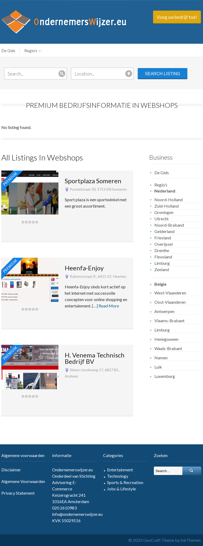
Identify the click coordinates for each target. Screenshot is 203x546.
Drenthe (161, 250)
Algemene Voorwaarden (23, 481)
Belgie (160, 284)
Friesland (162, 237)
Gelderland (164, 231)
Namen (161, 357)
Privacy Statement (18, 492)
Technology (117, 475)
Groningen (163, 212)
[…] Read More (105, 305)
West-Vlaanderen (170, 292)
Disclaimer (11, 469)
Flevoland (163, 256)
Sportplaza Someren (93, 181)
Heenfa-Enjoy (84, 268)
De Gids (8, 50)
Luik (158, 366)
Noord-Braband (169, 224)
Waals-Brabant (168, 348)
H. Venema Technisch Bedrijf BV (94, 358)
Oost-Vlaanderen (170, 302)
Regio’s (32, 50)
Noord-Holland (168, 199)
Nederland (164, 190)
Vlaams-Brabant (169, 320)
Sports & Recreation (125, 482)
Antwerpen (164, 311)
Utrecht (161, 218)
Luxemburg (164, 376)
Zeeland (161, 269)
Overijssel (163, 244)
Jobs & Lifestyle (121, 488)
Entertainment (120, 469)
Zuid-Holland (166, 205)
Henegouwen (166, 339)
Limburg (162, 263)
